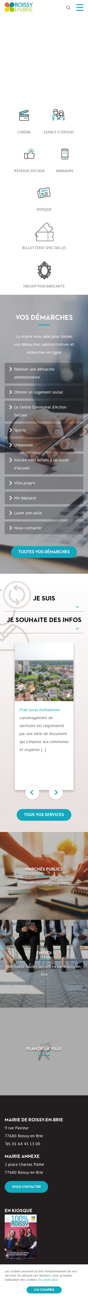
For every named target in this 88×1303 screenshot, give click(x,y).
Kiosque (44, 121)
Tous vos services (44, 727)
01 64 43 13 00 (26, 1056)
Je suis (44, 511)
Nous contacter (28, 440)
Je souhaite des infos (44, 532)
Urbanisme (23, 357)
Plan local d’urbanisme (39, 622)
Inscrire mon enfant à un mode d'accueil (41, 376)
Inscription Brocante (44, 198)
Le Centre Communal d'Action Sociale (40, 323)
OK (71, 1245)
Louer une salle (28, 425)
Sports (20, 342)
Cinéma (24, 44)
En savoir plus (48, 1279)
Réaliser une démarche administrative (34, 285)
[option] (44, 14)
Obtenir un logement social (38, 304)
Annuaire (64, 83)
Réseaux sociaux (29, 83)
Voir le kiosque (25, 1200)
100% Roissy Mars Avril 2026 (31, 1186)
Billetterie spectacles (44, 160)
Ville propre (24, 395)
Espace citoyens (59, 44)
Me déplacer (25, 410)
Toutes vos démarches (44, 464)
